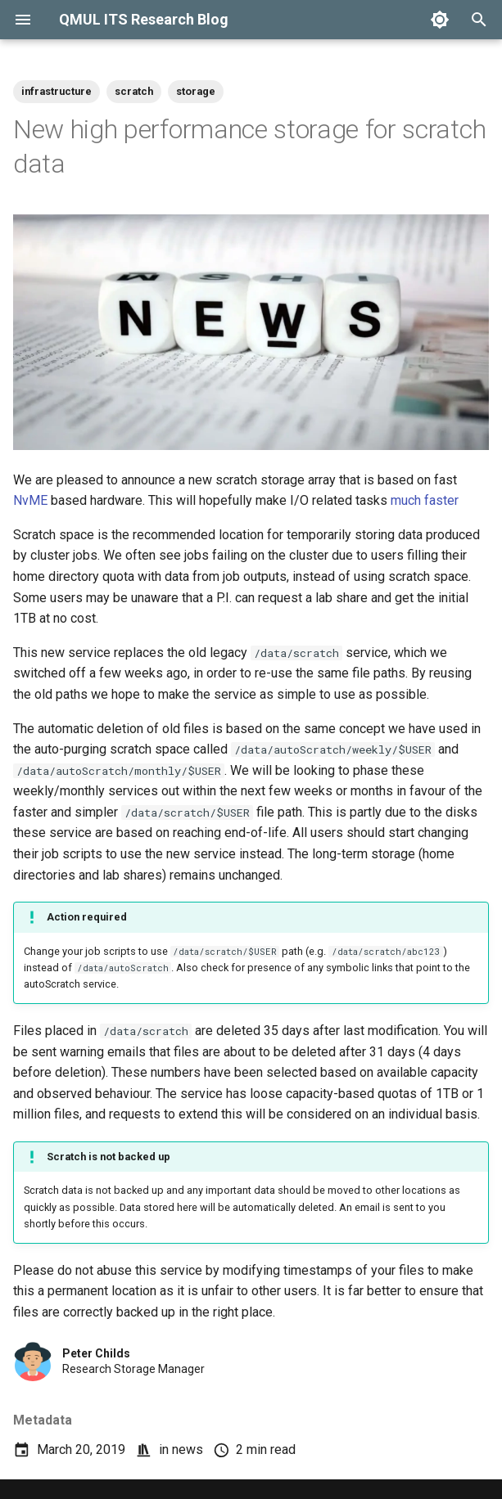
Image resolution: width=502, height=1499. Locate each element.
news (187, 1449)
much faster (425, 500)
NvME (30, 500)
